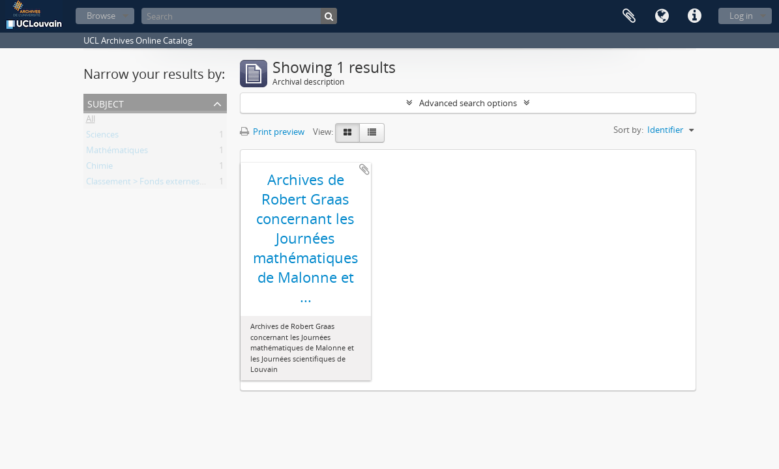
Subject (105, 102)
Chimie (99, 168)
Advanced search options (468, 103)
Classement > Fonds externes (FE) (151, 184)
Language (661, 16)
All (90, 121)
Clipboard (629, 16)
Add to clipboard (364, 169)
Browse (101, 15)
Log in (741, 15)
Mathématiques (117, 152)
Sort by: (628, 129)
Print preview (272, 131)
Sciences (102, 137)
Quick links (694, 16)
